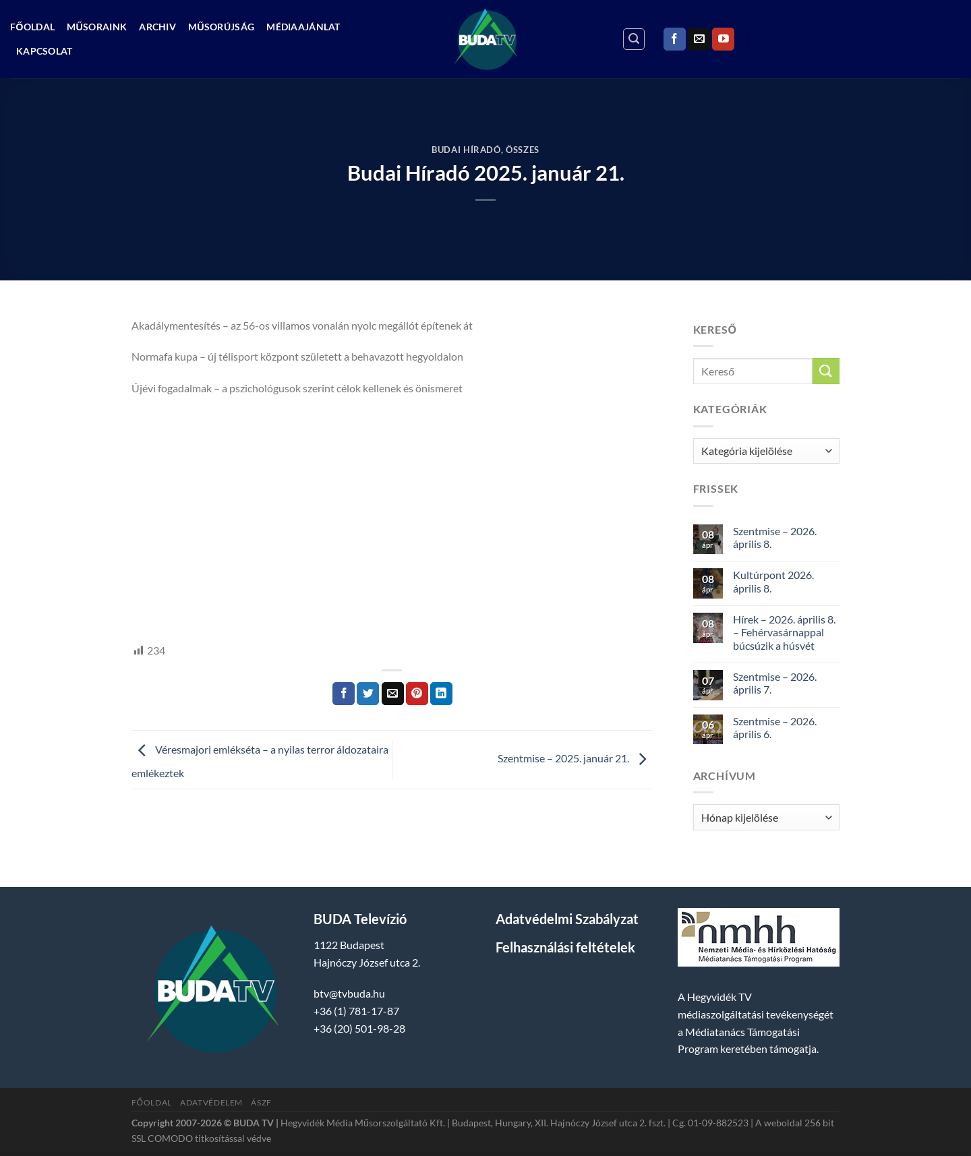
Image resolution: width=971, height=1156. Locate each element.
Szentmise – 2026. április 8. (775, 537)
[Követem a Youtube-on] (723, 39)
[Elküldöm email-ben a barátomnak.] (393, 693)
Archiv (157, 26)
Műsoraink (97, 26)
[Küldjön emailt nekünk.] (699, 39)
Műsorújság (221, 26)
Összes (522, 149)
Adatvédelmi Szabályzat (567, 919)
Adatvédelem (211, 1102)
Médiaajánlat (303, 26)
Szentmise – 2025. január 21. (575, 758)
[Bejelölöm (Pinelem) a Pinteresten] (417, 693)
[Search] (634, 39)
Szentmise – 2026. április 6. (775, 727)
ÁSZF (261, 1102)
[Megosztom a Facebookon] (343, 693)
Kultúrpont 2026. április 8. (773, 581)
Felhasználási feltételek (565, 947)
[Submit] (826, 371)
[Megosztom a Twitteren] (368, 693)
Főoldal (32, 26)
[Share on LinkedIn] (441, 693)
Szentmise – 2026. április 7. (775, 683)
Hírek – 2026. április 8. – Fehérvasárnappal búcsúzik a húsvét (784, 632)
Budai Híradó (466, 149)
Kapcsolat (44, 51)
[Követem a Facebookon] (675, 39)
